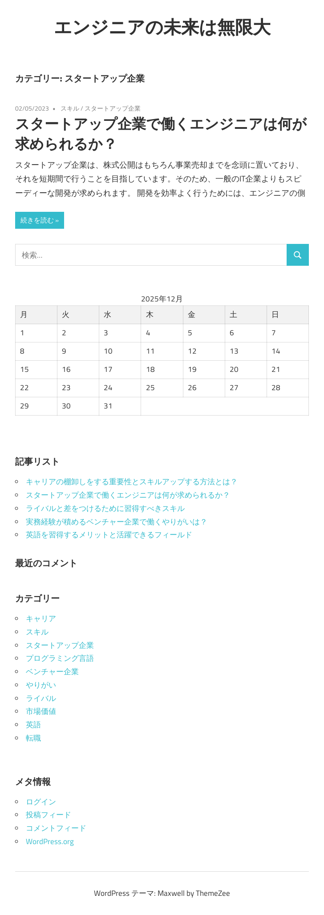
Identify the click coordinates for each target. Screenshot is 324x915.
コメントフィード (56, 828)
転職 (33, 738)
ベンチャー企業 (52, 671)
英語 (33, 724)
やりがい (41, 685)
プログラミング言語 (60, 658)
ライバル (41, 698)
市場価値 (41, 711)
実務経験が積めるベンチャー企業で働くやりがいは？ (116, 522)
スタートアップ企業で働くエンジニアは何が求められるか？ (128, 495)
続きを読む (37, 220)
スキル (70, 108)
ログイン (41, 802)
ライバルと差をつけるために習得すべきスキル (105, 508)
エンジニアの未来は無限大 (162, 27)
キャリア (41, 618)
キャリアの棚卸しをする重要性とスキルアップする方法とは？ (132, 481)
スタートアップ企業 (113, 108)
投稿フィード (48, 814)
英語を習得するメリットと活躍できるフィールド (109, 534)
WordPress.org (50, 841)
